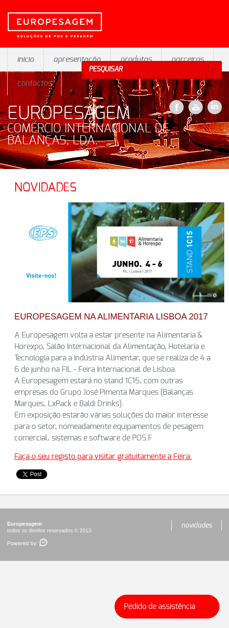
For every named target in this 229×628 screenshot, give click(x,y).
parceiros (187, 59)
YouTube (195, 107)
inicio (25, 59)
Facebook (176, 107)
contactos (34, 83)
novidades (196, 525)
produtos (136, 59)
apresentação (77, 59)
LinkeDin (215, 107)
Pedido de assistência (169, 606)
